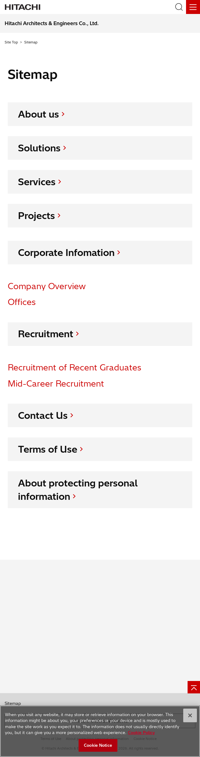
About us (38, 114)
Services (37, 182)
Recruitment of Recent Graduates (74, 368)
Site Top (11, 42)
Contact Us (43, 415)
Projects (36, 216)
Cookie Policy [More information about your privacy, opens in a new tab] (141, 732)
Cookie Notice (98, 745)
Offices (22, 302)
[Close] (190, 715)
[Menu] (193, 7)
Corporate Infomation (66, 252)
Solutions (39, 148)
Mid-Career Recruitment (56, 383)
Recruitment (45, 334)
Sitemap (13, 703)
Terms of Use (47, 449)
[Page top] (194, 687)
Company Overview (47, 286)
